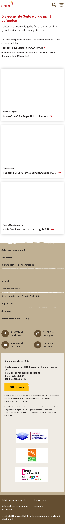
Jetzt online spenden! (13, 249)
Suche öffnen (54, 5)
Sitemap (6, 310)
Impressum (7, 303)
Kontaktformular (49, 52)
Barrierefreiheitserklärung (15, 318)
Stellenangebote (10, 288)
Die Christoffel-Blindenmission (17, 264)
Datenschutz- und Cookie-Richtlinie (20, 295)
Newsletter (7, 257)
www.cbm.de (36, 47)
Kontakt (6, 281)
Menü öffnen (61, 5)
